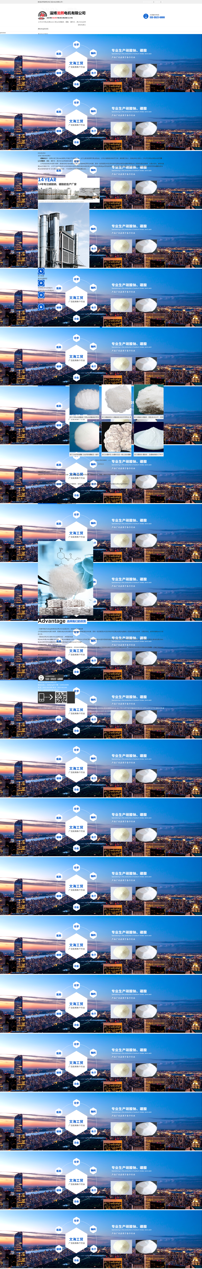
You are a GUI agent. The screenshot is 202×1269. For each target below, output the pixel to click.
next (4, 33)
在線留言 (157, 2)
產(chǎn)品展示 (148, 2)
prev (1, 33)
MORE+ (43, 478)
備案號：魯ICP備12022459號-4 (101, 714)
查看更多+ (46, 174)
